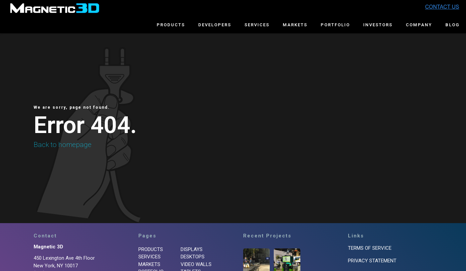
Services (256, 24)
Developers (214, 24)
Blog (452, 24)
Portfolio (335, 24)
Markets (295, 24)
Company (419, 24)
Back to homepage (62, 145)
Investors (377, 24)
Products (171, 24)
